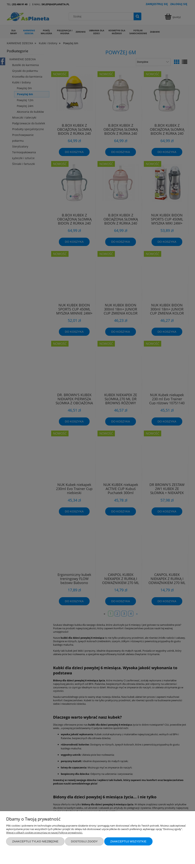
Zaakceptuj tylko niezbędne (35, 841)
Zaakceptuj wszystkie (128, 841)
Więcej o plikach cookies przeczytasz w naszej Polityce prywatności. (44, 832)
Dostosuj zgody (84, 841)
